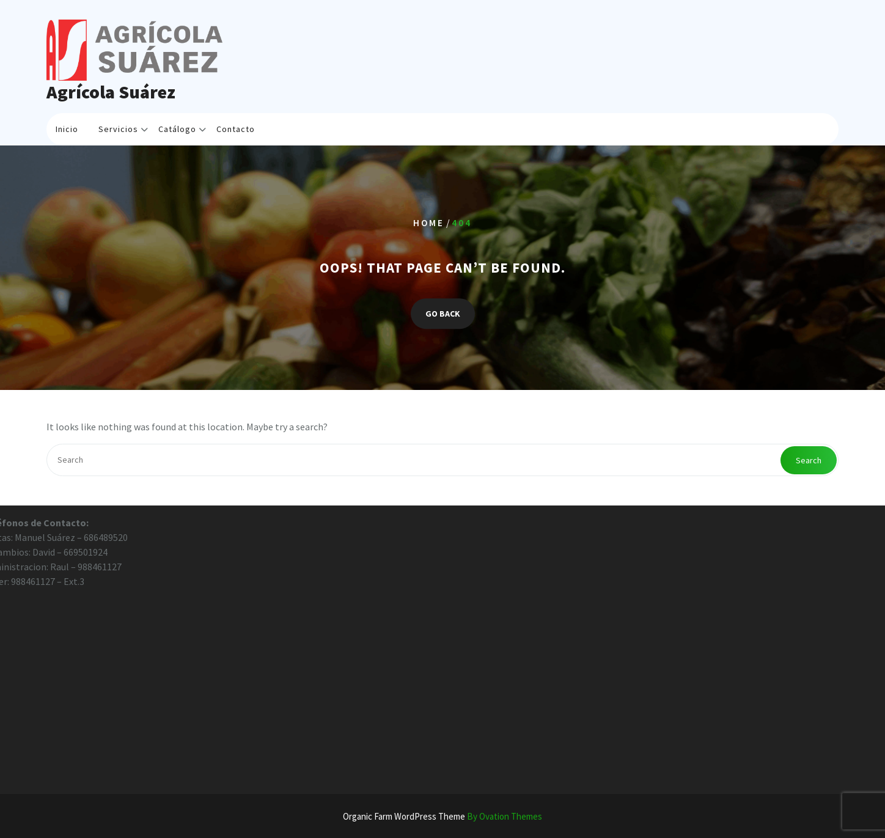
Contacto (235, 128)
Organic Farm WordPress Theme (442, 816)
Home (428, 223)
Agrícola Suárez (110, 91)
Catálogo (177, 128)
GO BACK (442, 313)
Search (808, 460)
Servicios (118, 128)
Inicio (67, 128)
